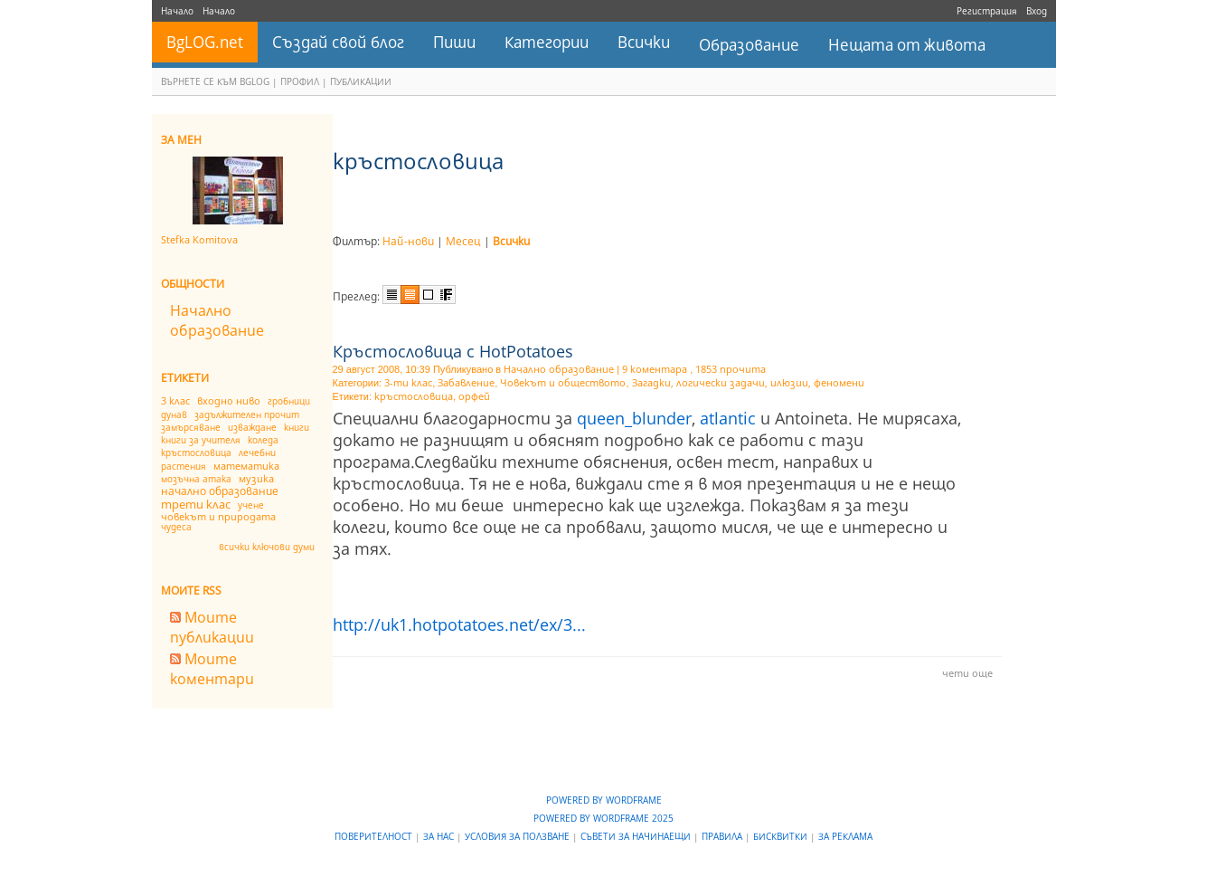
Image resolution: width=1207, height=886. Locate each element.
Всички (644, 42)
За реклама (845, 836)
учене (251, 505)
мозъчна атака (196, 478)
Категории (546, 42)
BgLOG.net (204, 42)
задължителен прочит (246, 414)
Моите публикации (212, 627)
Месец (463, 241)
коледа (263, 439)
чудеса (176, 526)
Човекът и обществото (563, 382)
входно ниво (228, 400)
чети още (967, 673)
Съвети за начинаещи (636, 836)
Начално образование (217, 320)
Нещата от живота (906, 44)
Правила (723, 836)
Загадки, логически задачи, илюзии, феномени (748, 382)
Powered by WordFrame (604, 800)
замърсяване (191, 427)
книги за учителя (200, 439)
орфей (474, 396)
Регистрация (987, 11)
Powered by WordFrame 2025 (603, 818)
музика (256, 478)
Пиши (454, 42)
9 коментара (654, 369)
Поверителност (375, 836)
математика (246, 465)
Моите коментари (212, 669)
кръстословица (196, 452)
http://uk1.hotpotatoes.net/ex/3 (459, 624)
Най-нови (408, 241)
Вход (1036, 11)
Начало (177, 11)
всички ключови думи (267, 546)
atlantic (728, 418)
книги (296, 427)
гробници (289, 401)
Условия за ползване (518, 836)
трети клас (196, 504)
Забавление (466, 382)
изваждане (252, 427)
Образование (749, 44)
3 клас (175, 400)
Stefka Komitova (199, 239)
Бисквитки (781, 836)
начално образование (219, 491)
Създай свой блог (338, 42)
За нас (440, 836)
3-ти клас (408, 382)
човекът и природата (218, 516)
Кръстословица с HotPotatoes (453, 351)
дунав (174, 414)
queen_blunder (634, 418)
